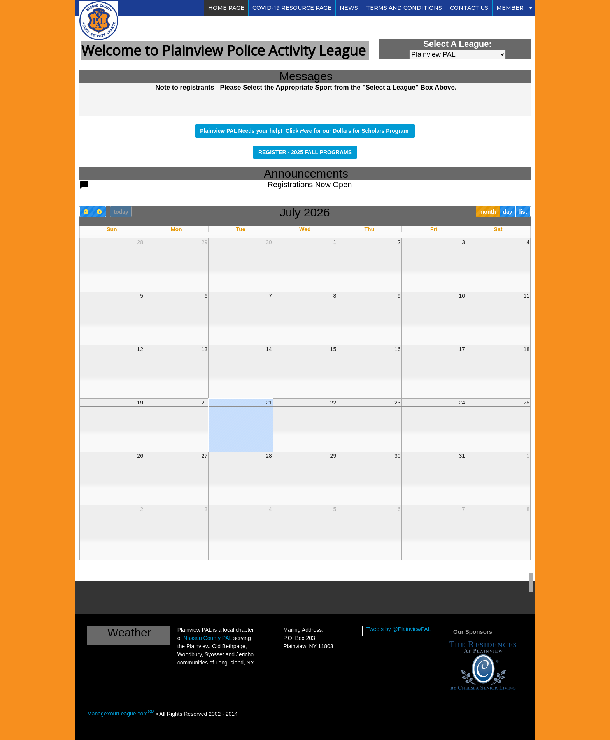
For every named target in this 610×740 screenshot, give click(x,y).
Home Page (226, 7)
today (121, 212)
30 (269, 242)
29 (205, 242)
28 (140, 242)
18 (526, 349)
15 (333, 349)
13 (205, 349)
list (523, 212)
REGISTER (272, 152)
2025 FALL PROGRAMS (321, 152)
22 (333, 402)
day (507, 212)
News (349, 7)
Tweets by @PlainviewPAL (398, 629)
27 (205, 456)
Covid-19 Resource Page (291, 7)
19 (140, 402)
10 (462, 296)
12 (140, 349)
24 (462, 402)
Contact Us (469, 7)
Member (510, 7)
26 (140, 456)
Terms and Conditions (404, 7)
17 (462, 349)
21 (269, 402)
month (487, 212)
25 (526, 402)
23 (397, 402)
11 (526, 296)
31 (462, 456)
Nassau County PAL (207, 638)
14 (269, 349)
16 (397, 349)
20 (205, 402)
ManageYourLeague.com (120, 713)
